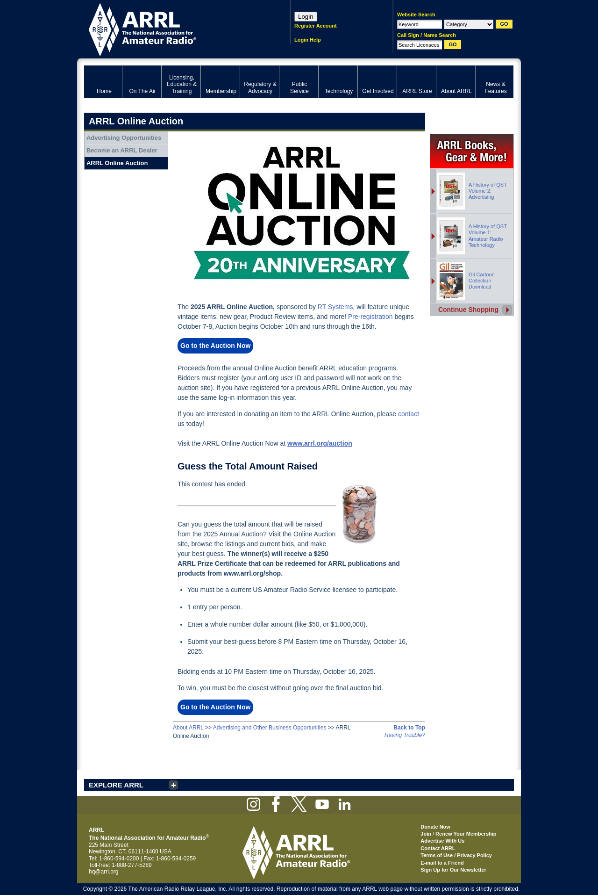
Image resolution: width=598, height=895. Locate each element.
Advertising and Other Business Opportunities (270, 727)
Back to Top (409, 727)
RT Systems (335, 306)
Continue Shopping (468, 309)
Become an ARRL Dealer (121, 150)
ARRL (175, 28)
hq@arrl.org (104, 871)
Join (425, 834)
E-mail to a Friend (441, 863)
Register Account (315, 26)
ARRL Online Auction (117, 162)
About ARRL (188, 727)
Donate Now (435, 827)
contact (408, 414)
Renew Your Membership (465, 834)
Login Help (307, 40)
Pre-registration (370, 316)
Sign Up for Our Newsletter (453, 870)
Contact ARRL (437, 848)
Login (305, 16)
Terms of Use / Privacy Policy (456, 855)
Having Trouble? (404, 735)
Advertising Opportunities (123, 137)
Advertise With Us (442, 841)
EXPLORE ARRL (116, 785)
